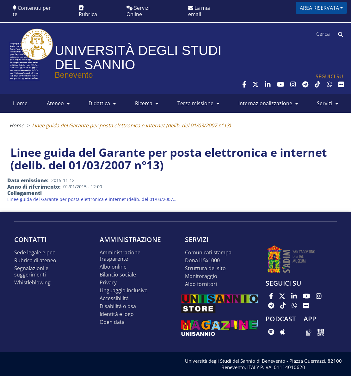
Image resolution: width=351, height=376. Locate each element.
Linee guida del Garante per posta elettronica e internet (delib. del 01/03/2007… (91, 199)
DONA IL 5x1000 (202, 260)
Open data (112, 322)
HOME (20, 103)
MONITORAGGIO (201, 276)
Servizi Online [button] (138, 11)
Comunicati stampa (208, 252)
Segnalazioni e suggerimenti (31, 271)
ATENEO (55, 103)
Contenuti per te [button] (32, 11)
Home (16, 125)
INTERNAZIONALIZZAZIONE (265, 103)
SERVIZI (324, 103)
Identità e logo (117, 314)
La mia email (199, 11)
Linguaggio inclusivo (124, 290)
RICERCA (143, 103)
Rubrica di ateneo (35, 260)
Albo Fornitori (201, 284)
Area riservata (319, 7)
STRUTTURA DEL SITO (205, 268)
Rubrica (88, 11)
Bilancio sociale (118, 274)
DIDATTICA (99, 103)
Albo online (113, 267)
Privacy (108, 282)
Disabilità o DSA (118, 306)
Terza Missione (195, 103)
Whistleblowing (32, 282)
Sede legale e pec (34, 252)
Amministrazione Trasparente (120, 255)
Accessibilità (114, 298)
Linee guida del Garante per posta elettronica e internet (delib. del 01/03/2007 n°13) (131, 125)
